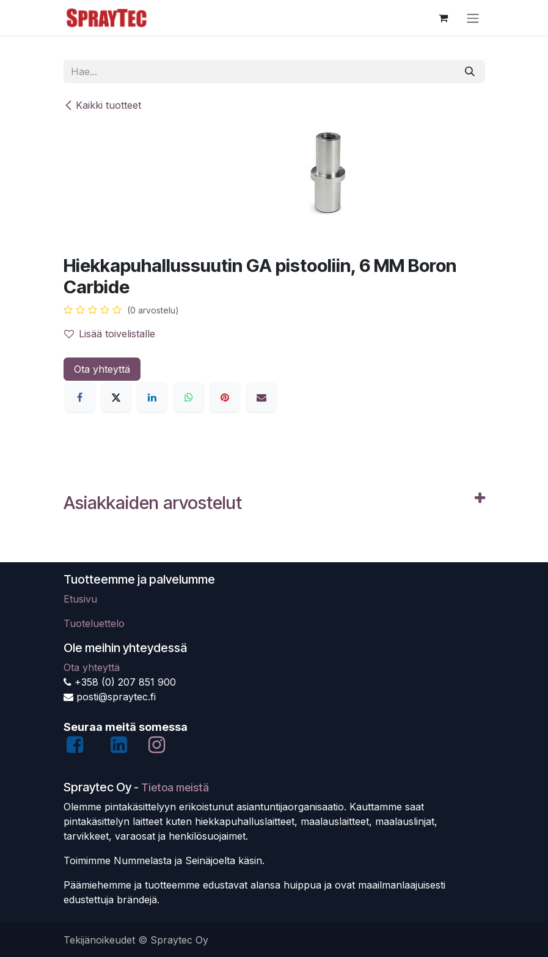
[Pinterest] (224, 397)
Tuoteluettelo (94, 623)
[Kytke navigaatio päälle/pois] (473, 18)
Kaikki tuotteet (102, 105)
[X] (116, 397)
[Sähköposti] (261, 397)
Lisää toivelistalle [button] (109, 334)
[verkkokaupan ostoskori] (443, 18)
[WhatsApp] (188, 397)
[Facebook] (80, 397)
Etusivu (80, 599)
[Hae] (470, 71)
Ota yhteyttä (102, 369)
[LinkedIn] (152, 397)
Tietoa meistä (175, 787)
